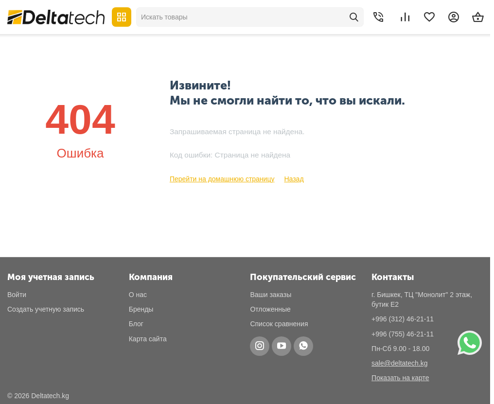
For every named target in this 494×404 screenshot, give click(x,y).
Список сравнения (279, 324)
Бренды (141, 309)
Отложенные (270, 309)
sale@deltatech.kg (399, 363)
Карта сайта (148, 339)
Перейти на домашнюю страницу (222, 179)
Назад (293, 179)
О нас (138, 295)
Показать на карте (400, 378)
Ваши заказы (270, 295)
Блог (136, 324)
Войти (16, 295)
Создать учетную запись (45, 309)
